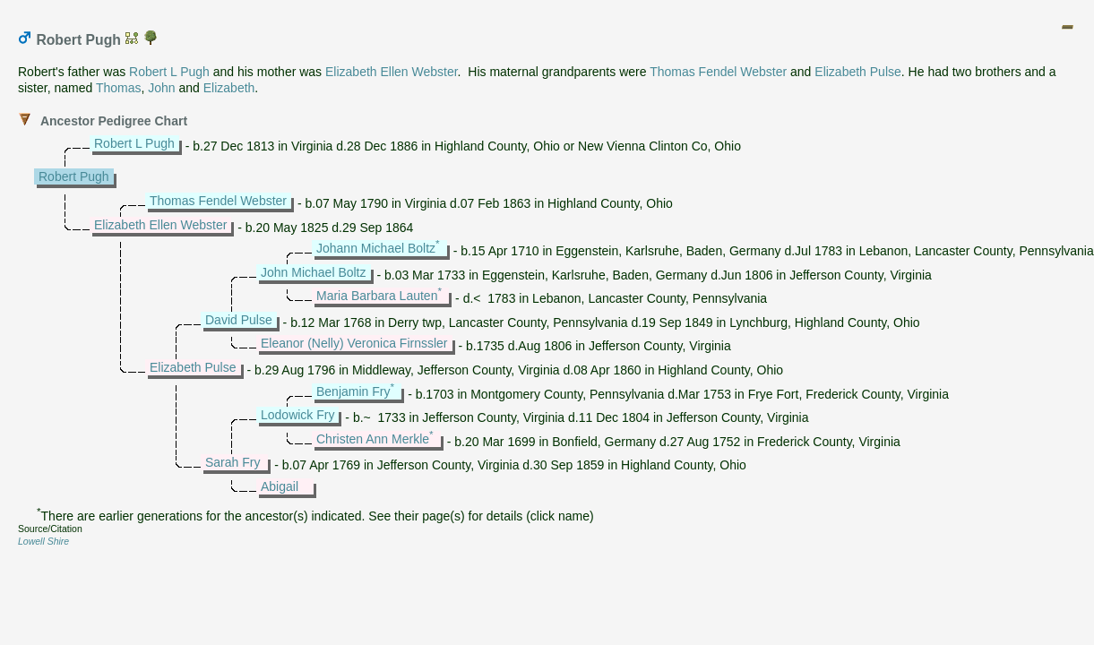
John (161, 88)
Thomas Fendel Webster (718, 71)
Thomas (119, 88)
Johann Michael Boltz (375, 248)
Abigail (279, 486)
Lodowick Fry (297, 415)
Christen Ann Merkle (372, 439)
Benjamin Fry (353, 391)
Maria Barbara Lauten (376, 295)
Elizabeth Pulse (857, 71)
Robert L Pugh (169, 71)
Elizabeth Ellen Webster (391, 71)
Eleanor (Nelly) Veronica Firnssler (354, 343)
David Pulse (238, 320)
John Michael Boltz (313, 272)
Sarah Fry (232, 462)
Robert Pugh (74, 176)
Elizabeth (229, 88)
